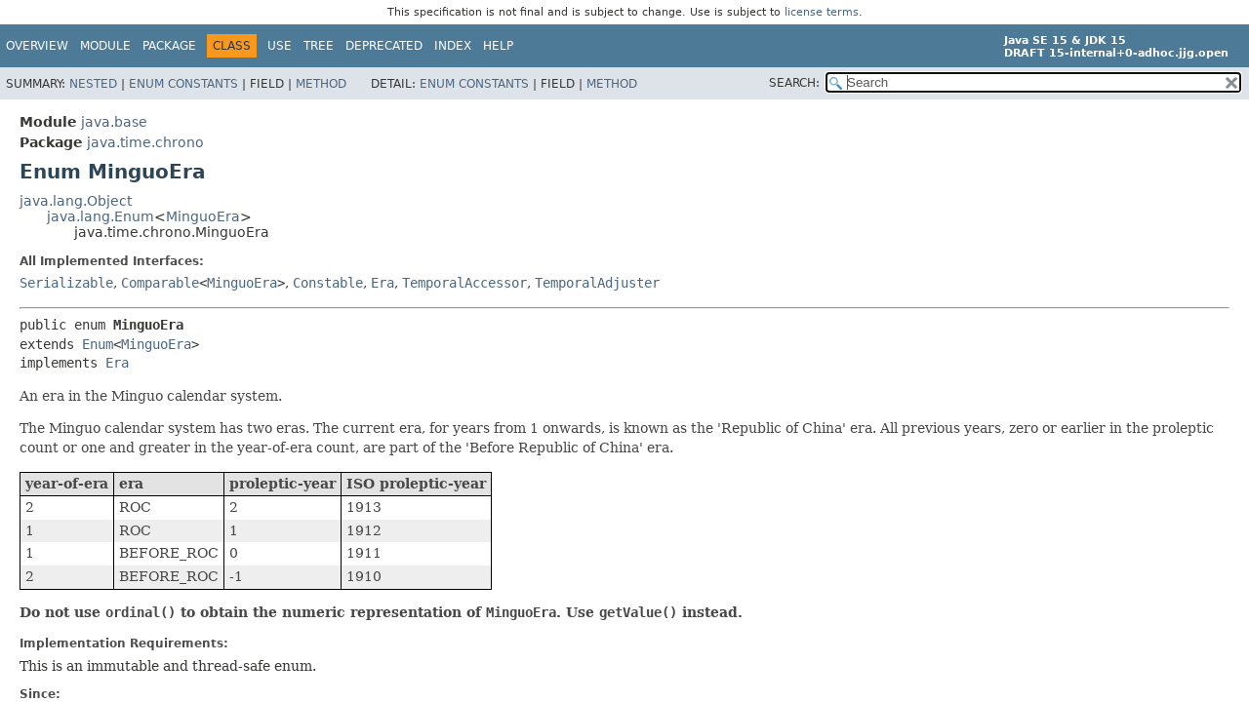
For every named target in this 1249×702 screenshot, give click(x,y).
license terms (822, 12)
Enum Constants (183, 84)
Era (382, 283)
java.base (114, 122)
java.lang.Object (76, 201)
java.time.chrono (145, 142)
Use (279, 46)
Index (452, 46)
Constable (328, 283)
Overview (37, 46)
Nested (93, 84)
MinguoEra (203, 216)
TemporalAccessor (464, 283)
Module (105, 46)
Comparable (160, 283)
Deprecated (384, 46)
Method (321, 84)
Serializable (66, 283)
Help (498, 46)
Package (169, 46)
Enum (97, 344)
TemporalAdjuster (597, 283)
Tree (318, 46)
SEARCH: (794, 83)
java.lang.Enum (100, 216)
